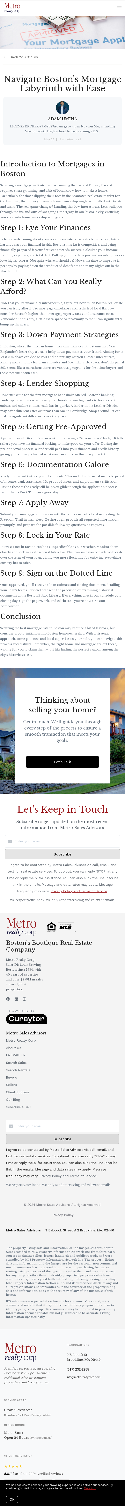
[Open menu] (119, 8)
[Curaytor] (26, 1023)
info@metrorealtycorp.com (83, 1377)
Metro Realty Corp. (21, 1040)
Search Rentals (18, 1070)
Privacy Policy (62, 1215)
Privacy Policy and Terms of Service (79, 891)
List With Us (15, 1055)
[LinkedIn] (16, 999)
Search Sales (16, 1063)
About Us (13, 1048)
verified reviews (45, 1474)
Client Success (17, 1092)
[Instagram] (24, 999)
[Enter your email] (67, 841)
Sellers (11, 1085)
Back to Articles (23, 57)
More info (90, 1488)
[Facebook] (8, 999)
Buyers (11, 1077)
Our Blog (13, 1100)
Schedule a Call (18, 1107)
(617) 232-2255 (78, 1369)
